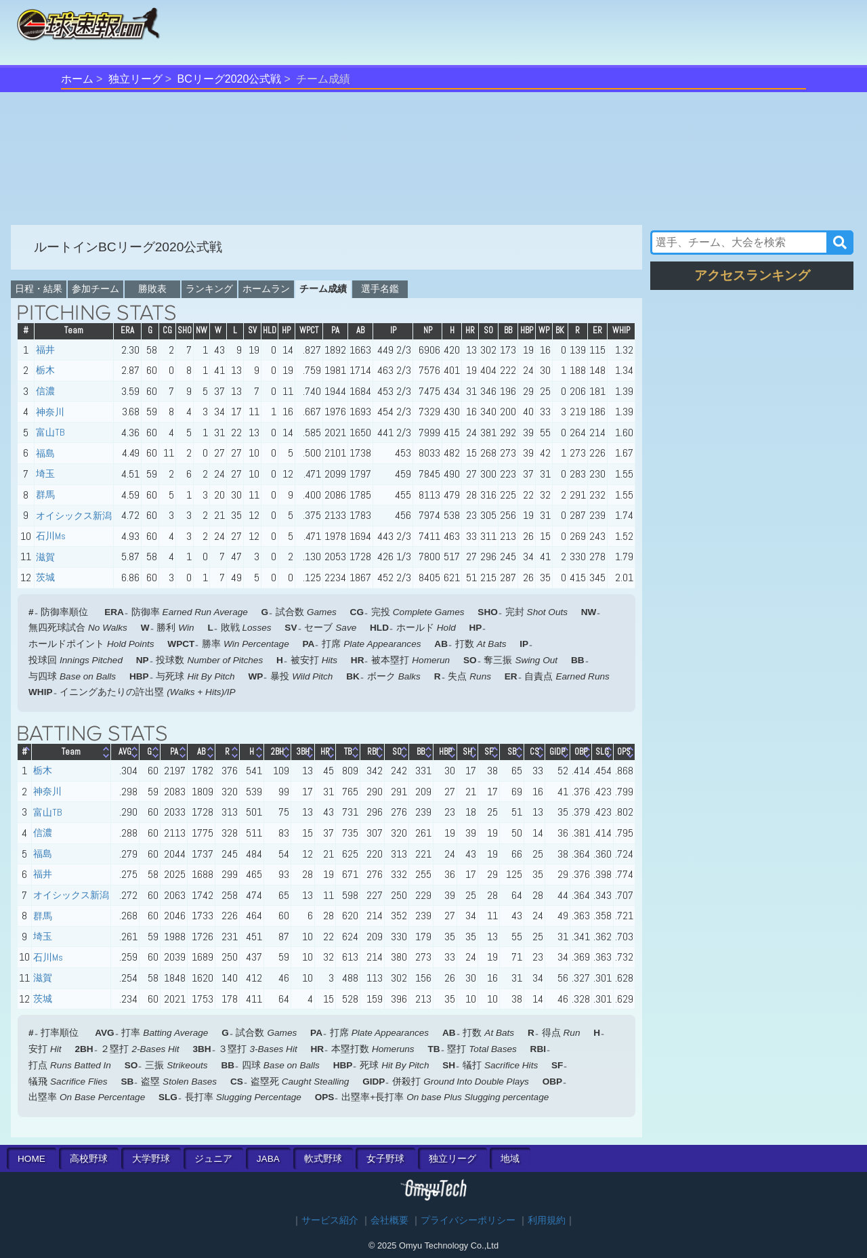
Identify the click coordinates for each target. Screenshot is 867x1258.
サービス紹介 (329, 1220)
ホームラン (266, 288)
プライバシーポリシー (468, 1220)
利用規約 (547, 1220)
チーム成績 (323, 288)
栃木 (45, 370)
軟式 (323, 1159)
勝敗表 (152, 288)
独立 (452, 1159)
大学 (151, 1159)
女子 (385, 1159)
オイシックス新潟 (74, 515)
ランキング (209, 288)
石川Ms (51, 536)
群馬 (45, 494)
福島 (45, 453)
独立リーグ (135, 79)
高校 (89, 1159)
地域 (510, 1159)
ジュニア (213, 1159)
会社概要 (389, 1220)
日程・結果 (38, 288)
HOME (31, 1159)
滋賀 (45, 557)
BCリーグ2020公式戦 (229, 79)
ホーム (77, 79)
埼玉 (45, 473)
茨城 (45, 577)
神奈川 (50, 412)
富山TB (50, 432)
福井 (45, 349)
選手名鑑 (380, 288)
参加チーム (95, 288)
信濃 (45, 391)
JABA (268, 1159)
